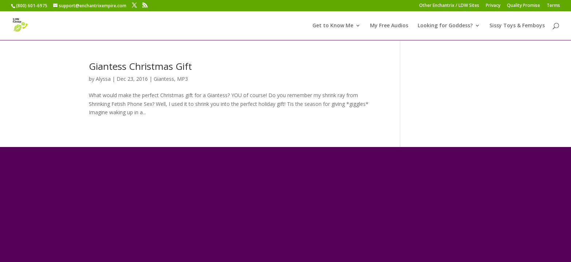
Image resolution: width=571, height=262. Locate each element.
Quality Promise (523, 5)
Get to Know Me (332, 26)
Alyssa (103, 78)
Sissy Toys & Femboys (517, 26)
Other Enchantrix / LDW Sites (449, 5)
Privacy (493, 5)
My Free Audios (389, 26)
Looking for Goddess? (445, 26)
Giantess (164, 78)
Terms (553, 5)
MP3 (182, 78)
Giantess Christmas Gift (140, 66)
